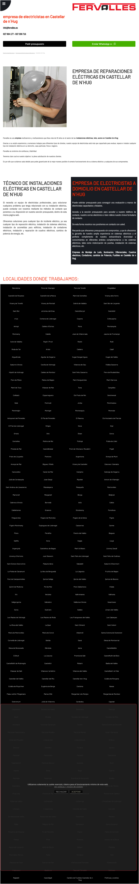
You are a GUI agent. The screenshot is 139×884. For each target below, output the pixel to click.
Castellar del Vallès (16, 679)
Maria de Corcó (48, 633)
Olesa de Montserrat (111, 640)
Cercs (111, 433)
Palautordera (48, 564)
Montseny (16, 334)
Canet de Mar (48, 472)
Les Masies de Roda (48, 617)
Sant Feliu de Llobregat (80, 556)
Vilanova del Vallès (80, 671)
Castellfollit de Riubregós (16, 663)
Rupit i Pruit (48, 342)
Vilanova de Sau (80, 365)
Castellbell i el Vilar (112, 671)
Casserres (80, 525)
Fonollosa (111, 510)
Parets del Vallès (80, 533)
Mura (80, 326)
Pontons (48, 456)
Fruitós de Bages (111, 571)
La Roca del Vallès (16, 625)
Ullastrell (79, 633)
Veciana (48, 594)
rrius (16, 319)
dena (80, 648)
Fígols (111, 518)
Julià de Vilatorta (48, 702)
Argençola (16, 548)
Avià (79, 502)
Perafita (48, 533)
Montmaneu (111, 403)
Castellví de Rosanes (16, 296)
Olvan (80, 433)
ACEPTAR (76, 792)
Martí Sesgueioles (80, 380)
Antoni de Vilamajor (111, 479)
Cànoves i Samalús (112, 464)
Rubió (80, 342)
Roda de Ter (16, 349)
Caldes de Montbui (48, 372)
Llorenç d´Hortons (16, 556)
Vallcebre (48, 602)
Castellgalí (48, 878)
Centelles (16, 441)
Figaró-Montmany (16, 525)
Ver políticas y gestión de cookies (68, 787)
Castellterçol (80, 311)
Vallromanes (80, 594)
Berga (80, 495)
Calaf (112, 349)
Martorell (16, 495)
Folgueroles (16, 518)
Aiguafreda (16, 357)
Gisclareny (80, 510)
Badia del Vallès (112, 663)
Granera (48, 510)
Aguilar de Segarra (48, 357)
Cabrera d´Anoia (16, 502)
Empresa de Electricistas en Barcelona (25, 53)
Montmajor (16, 411)
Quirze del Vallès (80, 579)
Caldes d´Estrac (48, 326)
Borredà (48, 502)
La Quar (48, 625)
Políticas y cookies (112, 878)
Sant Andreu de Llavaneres (16, 487)
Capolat (112, 702)
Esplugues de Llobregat (48, 525)
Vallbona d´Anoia (80, 602)
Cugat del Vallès (112, 357)
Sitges (48, 426)
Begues (112, 533)
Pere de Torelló (80, 288)
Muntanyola (111, 326)
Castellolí (111, 311)
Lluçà (112, 541)
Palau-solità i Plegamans (16, 694)
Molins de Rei (48, 441)
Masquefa (80, 487)
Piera (16, 533)
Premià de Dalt (79, 656)
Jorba (80, 403)
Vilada (111, 587)
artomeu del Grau (48, 311)
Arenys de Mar (16, 464)
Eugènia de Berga (48, 686)
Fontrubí (48, 403)
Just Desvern (48, 556)
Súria (16, 610)
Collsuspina (111, 319)
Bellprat (112, 495)
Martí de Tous (16, 388)
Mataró (80, 663)
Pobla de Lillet (111, 441)
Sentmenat (111, 395)
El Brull (16, 656)
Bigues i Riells (48, 464)
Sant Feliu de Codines (111, 556)
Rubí (111, 342)
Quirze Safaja (48, 579)
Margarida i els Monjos (79, 694)
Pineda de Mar (16, 449)
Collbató (16, 395)
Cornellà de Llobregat (16, 640)
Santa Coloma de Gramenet (111, 633)
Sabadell (80, 564)
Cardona (80, 686)
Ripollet (80, 479)
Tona (80, 388)
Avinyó (16, 326)
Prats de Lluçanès (16, 456)
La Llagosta (79, 571)
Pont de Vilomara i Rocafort (79, 449)
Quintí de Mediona (16, 587)
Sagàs (80, 541)
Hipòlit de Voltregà (16, 372)
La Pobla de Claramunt (16, 571)
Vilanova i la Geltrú (48, 671)
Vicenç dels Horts (112, 296)
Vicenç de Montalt (48, 303)
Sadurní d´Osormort (111, 564)
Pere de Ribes (16, 380)
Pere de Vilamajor (48, 288)
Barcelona (16, 288)
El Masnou (80, 418)
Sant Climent (80, 625)
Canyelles (111, 388)
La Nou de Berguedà (48, 571)
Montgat (48, 411)
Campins (80, 472)
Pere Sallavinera (80, 587)
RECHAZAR (61, 792)
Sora (48, 541)
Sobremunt (16, 702)
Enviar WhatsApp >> (104, 43)
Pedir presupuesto (34, 43)
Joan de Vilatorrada (79, 334)
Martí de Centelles (80, 296)
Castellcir (48, 663)
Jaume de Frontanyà (112, 334)
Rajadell (16, 878)
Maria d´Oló (48, 694)
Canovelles (16, 472)
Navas (111, 686)
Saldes (79, 610)
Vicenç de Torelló (16, 303)
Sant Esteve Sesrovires (16, 564)
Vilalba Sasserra (112, 365)
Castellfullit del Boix (111, 656)
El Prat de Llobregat (16, 426)
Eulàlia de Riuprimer (16, 686)
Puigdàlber (112, 288)
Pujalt (112, 449)
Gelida (48, 640)
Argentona (80, 456)
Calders (80, 349)
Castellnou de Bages (48, 548)
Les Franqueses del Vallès (80, 617)
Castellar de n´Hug (80, 679)
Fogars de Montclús (48, 518)
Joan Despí (48, 479)
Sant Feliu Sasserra (79, 372)
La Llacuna (48, 656)
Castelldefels (112, 648)
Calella (48, 334)
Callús (111, 502)
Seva (80, 426)
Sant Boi (16, 311)
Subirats (48, 610)
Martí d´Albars (80, 548)
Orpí (111, 426)
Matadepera (48, 487)
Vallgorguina (16, 602)
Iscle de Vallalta (16, 342)
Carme (111, 525)
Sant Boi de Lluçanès (112, 303)
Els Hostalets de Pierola (112, 418)
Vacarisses (112, 602)
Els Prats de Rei (80, 395)
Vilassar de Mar (48, 388)
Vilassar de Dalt (16, 671)
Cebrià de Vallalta (79, 303)
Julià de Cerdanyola (16, 479)
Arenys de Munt (112, 456)
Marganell (48, 495)
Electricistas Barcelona (8, 53)
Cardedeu (80, 702)
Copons (80, 319)
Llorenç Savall (111, 548)
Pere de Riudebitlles (112, 372)
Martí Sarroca (112, 380)
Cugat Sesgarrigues (80, 357)
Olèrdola (48, 648)
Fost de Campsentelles (16, 579)
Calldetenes (16, 510)
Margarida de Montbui (111, 694)
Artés (48, 349)
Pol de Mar (48, 587)
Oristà (16, 433)
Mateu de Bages (48, 380)
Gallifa (16, 541)
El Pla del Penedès (48, 418)
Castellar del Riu (48, 679)
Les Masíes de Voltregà (16, 617)
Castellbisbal (48, 449)
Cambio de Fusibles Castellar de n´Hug (80, 879)
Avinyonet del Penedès (16, 418)
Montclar (111, 411)
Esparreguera (48, 395)
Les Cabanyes (111, 617)
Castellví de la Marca (48, 296)
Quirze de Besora (111, 579)
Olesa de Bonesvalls (16, 648)
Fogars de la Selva (80, 518)
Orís (48, 433)
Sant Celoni (111, 625)
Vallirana (111, 594)
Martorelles (111, 487)
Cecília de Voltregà (48, 365)
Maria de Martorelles (16, 633)
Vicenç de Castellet (79, 464)
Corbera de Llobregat (48, 319)
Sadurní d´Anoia (16, 365)
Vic (16, 594)
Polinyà (80, 441)
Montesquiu (79, 411)
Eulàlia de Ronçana (112, 679)
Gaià (16, 403)
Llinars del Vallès (111, 610)
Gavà (80, 640)
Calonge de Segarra (111, 472)
